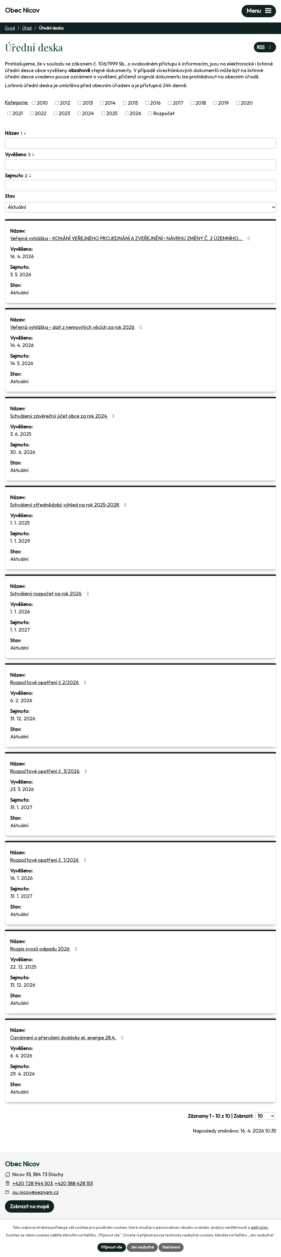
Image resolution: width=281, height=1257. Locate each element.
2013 (88, 103)
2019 (223, 103)
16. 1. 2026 (21, 878)
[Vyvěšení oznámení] (140, 165)
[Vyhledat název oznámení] (140, 143)
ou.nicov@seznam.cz (35, 1192)
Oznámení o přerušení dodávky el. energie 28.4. (68, 1037)
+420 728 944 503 (32, 1183)
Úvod (10, 28)
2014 (110, 103)
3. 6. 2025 (20, 434)
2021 (17, 113)
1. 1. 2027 (20, 630)
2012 (65, 103)
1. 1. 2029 (20, 541)
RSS (265, 47)
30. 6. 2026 (22, 452)
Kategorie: (16, 102)
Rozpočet (164, 113)
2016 (155, 103)
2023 (64, 113)
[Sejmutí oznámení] (140, 185)
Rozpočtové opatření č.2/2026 (49, 682)
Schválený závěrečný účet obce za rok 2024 (63, 416)
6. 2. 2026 (21, 700)
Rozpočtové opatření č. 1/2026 (49, 860)
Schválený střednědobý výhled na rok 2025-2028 (69, 505)
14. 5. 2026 (21, 363)
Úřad (27, 28)
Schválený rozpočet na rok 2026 (50, 593)
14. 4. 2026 (22, 345)
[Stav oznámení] (140, 207)
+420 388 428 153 (74, 1183)
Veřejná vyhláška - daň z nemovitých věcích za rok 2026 (77, 327)
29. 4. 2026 (22, 1074)
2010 (42, 103)
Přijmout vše (111, 1247)
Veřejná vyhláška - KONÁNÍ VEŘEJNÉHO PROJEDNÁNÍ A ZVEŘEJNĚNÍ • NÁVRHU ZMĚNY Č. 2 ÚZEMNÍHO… (131, 238)
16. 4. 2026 (22, 256)
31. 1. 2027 (21, 807)
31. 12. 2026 (22, 718)
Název (13, 133)
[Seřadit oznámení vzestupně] (25, 132)
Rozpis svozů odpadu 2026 (44, 949)
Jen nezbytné (142, 1247)
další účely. (260, 1227)
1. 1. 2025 (20, 523)
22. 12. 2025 (23, 967)
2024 (88, 113)
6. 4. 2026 (21, 1056)
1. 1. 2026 (20, 611)
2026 (135, 113)
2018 (200, 103)
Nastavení (171, 1247)
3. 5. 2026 (20, 274)
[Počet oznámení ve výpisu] (265, 1116)
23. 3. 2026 (22, 789)
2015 (133, 103)
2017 (178, 103)
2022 (40, 113)
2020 (247, 103)
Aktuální (19, 292)
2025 (111, 113)
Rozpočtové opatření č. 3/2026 (49, 771)
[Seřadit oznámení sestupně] (25, 134)
